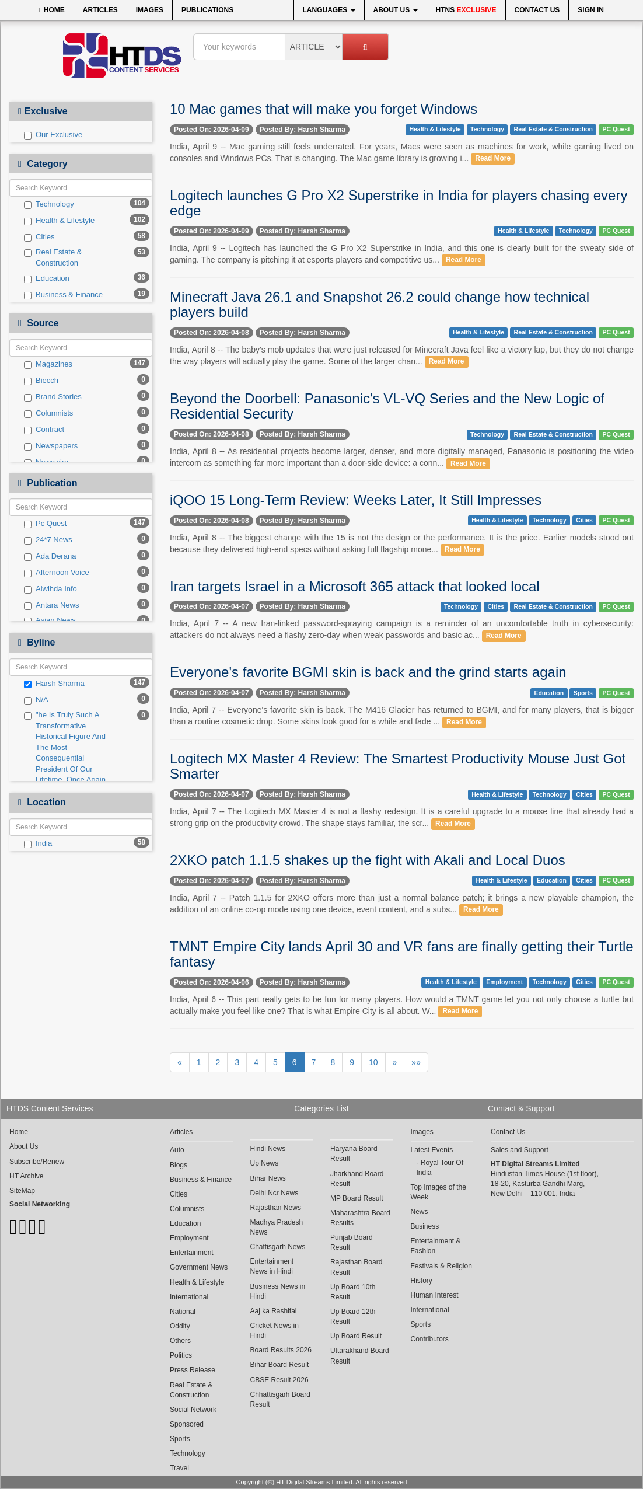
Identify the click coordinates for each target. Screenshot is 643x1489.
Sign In (591, 10)
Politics (181, 1355)
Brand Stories (53, 397)
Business (425, 1226)
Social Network (193, 1410)
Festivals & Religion (441, 1266)
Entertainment (192, 1253)
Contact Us (537, 10)
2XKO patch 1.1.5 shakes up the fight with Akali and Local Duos (367, 860)
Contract (44, 429)
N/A (36, 700)
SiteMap (22, 1191)
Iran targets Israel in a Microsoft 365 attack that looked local (355, 586)
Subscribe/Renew (36, 1161)
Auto (177, 1150)
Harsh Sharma (54, 683)
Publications (207, 10)
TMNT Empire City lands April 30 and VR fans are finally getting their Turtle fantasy (402, 954)
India (38, 843)
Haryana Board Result (354, 1154)
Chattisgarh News (278, 1247)
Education (46, 278)
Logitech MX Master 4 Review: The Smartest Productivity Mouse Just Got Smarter (397, 766)
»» (416, 1062)
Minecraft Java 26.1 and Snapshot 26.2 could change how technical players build (379, 304)
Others (180, 1341)
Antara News (51, 605)
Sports (583, 692)
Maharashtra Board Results (360, 1218)
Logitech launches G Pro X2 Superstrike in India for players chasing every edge (398, 202)
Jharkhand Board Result (356, 1179)
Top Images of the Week (438, 1192)
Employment (504, 982)
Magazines (48, 364)
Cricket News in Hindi (274, 1330)
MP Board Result (356, 1198)
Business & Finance (63, 294)
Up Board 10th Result (352, 1292)
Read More (493, 159)
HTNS (466, 10)
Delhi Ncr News (274, 1193)
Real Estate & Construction (53, 257)
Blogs (178, 1165)
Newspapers (51, 446)
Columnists (48, 413)
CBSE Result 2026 (279, 1380)
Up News (264, 1163)
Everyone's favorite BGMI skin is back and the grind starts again (368, 672)
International (189, 1297)
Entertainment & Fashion (436, 1246)
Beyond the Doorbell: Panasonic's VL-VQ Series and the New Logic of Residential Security (387, 405)
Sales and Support (519, 1150)
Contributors (430, 1339)
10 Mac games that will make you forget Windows (323, 109)
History (421, 1281)
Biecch (41, 380)
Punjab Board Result (351, 1242)
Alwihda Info (50, 589)
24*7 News (48, 540)
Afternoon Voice (56, 572)
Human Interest (435, 1295)
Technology (49, 204)
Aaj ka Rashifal (273, 1311)
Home (52, 10)
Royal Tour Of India (440, 1168)
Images (149, 10)
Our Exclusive (53, 135)
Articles (100, 10)
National (182, 1311)
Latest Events (432, 1150)
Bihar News (268, 1178)
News (419, 1212)
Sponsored (187, 1424)
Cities (39, 237)
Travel (179, 1468)
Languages (329, 10)
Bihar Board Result (279, 1365)
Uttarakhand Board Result (359, 1356)
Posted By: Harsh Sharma (302, 129)
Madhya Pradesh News (276, 1227)
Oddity (180, 1326)
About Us (395, 10)
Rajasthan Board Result (356, 1267)
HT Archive (26, 1176)
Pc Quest (45, 523)
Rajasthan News (275, 1208)
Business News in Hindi (278, 1291)
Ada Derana (50, 556)
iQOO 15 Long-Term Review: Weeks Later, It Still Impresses (355, 500)
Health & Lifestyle (59, 220)
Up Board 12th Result (352, 1316)
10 (373, 1062)
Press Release (192, 1370)
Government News (199, 1267)
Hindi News (268, 1149)
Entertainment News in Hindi (272, 1266)
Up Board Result (356, 1336)
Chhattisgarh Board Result (280, 1399)
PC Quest (616, 128)
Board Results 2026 (281, 1350)
